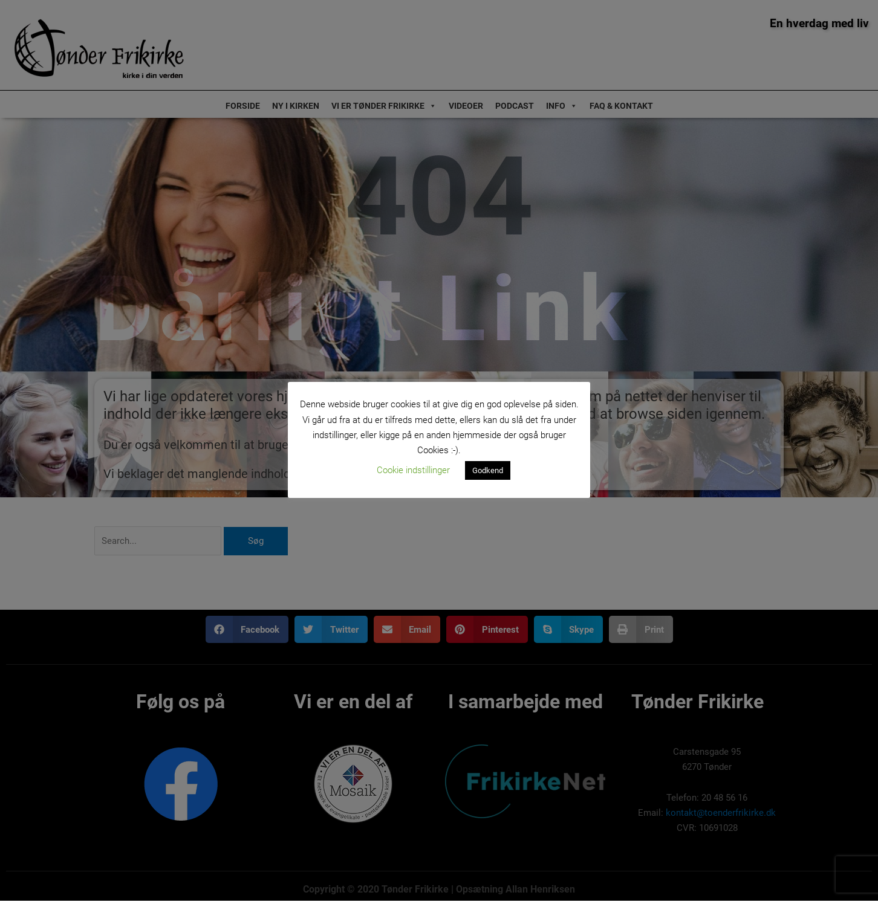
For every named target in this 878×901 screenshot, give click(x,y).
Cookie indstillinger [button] (413, 470)
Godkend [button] (487, 470)
